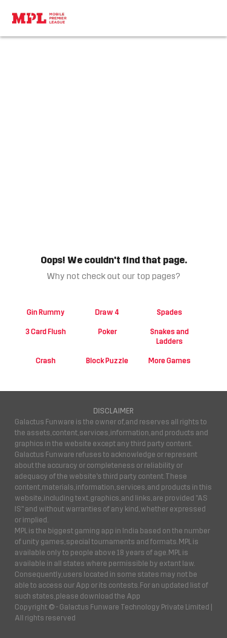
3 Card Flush (45, 331)
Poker (107, 331)
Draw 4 (107, 312)
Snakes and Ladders (169, 336)
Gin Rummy (46, 312)
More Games (169, 361)
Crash (46, 361)
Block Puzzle (107, 361)
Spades (169, 312)
